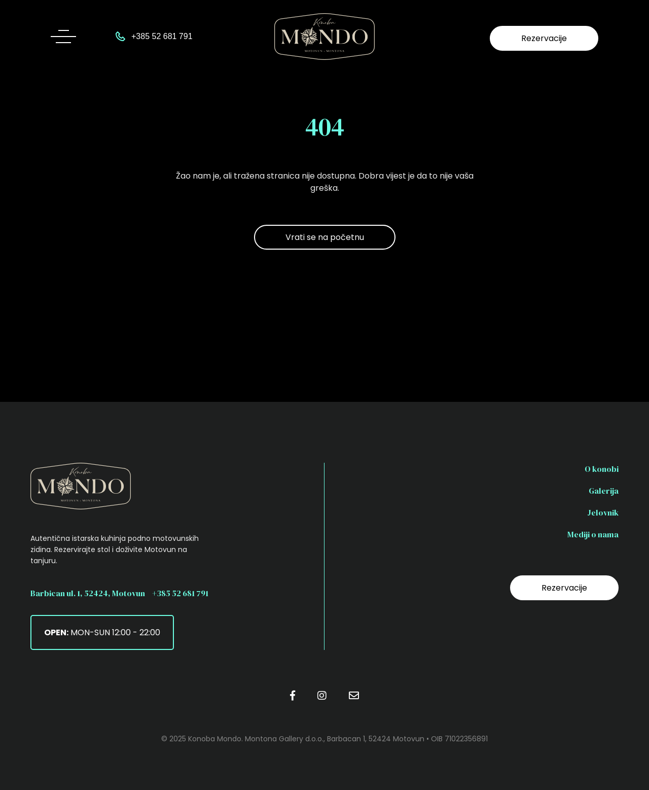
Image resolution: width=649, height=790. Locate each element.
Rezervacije (544, 38)
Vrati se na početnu (324, 237)
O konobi (602, 468)
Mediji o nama (593, 534)
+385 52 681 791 (180, 593)
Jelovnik (603, 512)
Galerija (604, 490)
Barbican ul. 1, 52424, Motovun (87, 593)
